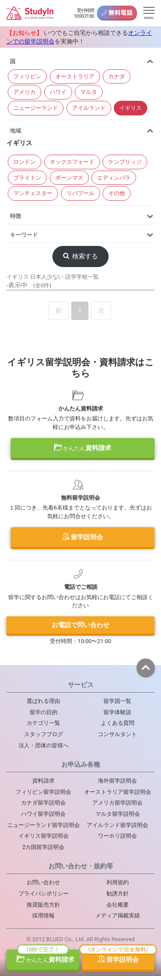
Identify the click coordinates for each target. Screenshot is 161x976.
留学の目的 (44, 712)
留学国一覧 (117, 701)
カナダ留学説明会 (43, 802)
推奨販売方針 (43, 904)
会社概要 (117, 904)
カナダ (116, 76)
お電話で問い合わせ (80, 625)
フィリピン (27, 76)
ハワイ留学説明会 (43, 814)
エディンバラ (114, 177)
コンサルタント (117, 734)
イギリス (130, 108)
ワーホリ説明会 (117, 836)
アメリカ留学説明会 (117, 802)
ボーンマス (69, 177)
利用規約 (117, 882)
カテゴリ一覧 (43, 723)
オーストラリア (74, 76)
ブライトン (27, 177)
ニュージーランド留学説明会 (43, 825)
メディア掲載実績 (117, 915)
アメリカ (24, 92)
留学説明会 (82, 537)
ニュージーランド (35, 108)
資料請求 (83, 448)
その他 (116, 193)
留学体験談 (117, 712)
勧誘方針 (117, 893)
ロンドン (24, 162)
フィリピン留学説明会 (43, 792)
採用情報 (43, 915)
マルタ (88, 92)
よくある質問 (117, 723)
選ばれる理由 (43, 701)
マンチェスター (32, 193)
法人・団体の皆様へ (43, 745)
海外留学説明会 (117, 780)
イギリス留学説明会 (43, 836)
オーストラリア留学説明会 (117, 792)
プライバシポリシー (43, 893)
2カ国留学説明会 (43, 847)
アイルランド (89, 108)
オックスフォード (72, 162)
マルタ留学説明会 (117, 814)
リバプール (80, 193)
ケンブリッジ (125, 162)
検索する (80, 256)
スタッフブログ (43, 734)
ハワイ (58, 92)
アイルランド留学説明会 (117, 825)
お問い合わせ (43, 882)
